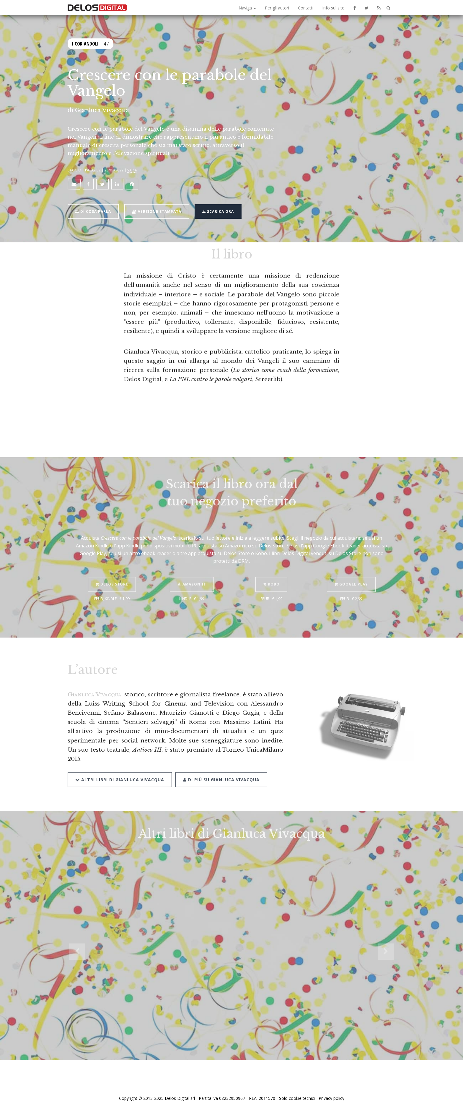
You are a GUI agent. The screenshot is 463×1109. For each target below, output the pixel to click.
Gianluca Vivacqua (102, 110)
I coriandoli (85, 43)
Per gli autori (277, 8)
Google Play (351, 576)
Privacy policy (331, 1098)
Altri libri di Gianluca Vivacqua (119, 771)
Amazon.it (191, 576)
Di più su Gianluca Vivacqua (221, 771)
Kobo (271, 576)
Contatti (305, 8)
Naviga (247, 8)
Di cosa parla (93, 210)
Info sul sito (333, 8)
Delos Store (112, 576)
